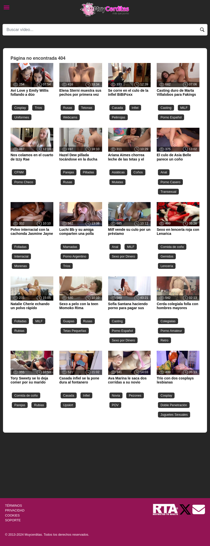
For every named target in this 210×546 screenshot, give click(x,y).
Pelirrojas (118, 117)
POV (115, 405)
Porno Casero (170, 182)
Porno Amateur (171, 331)
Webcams (70, 117)
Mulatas (117, 182)
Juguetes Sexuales (174, 414)
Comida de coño (172, 247)
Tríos (38, 108)
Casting (165, 108)
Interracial (21, 256)
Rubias (19, 331)
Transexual (168, 192)
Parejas (68, 172)
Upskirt (68, 405)
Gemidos (166, 256)
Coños (138, 172)
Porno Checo (23, 182)
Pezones (135, 395)
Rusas (67, 108)
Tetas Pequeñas (74, 331)
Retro (164, 340)
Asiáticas (118, 172)
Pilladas (88, 172)
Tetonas (86, 108)
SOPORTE (13, 520)
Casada (117, 108)
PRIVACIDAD (14, 510)
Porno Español (171, 117)
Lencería (166, 266)
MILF (184, 108)
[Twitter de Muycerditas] (185, 509)
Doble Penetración (173, 405)
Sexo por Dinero (123, 256)
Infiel (135, 108)
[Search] (105, 30)
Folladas (20, 247)
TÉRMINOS (13, 505)
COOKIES (12, 515)
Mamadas (70, 247)
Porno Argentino (74, 256)
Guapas (68, 321)
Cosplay (20, 108)
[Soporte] (198, 509)
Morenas (20, 266)
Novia (116, 395)
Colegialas (168, 321)
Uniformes (21, 117)
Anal (163, 172)
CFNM (19, 172)
